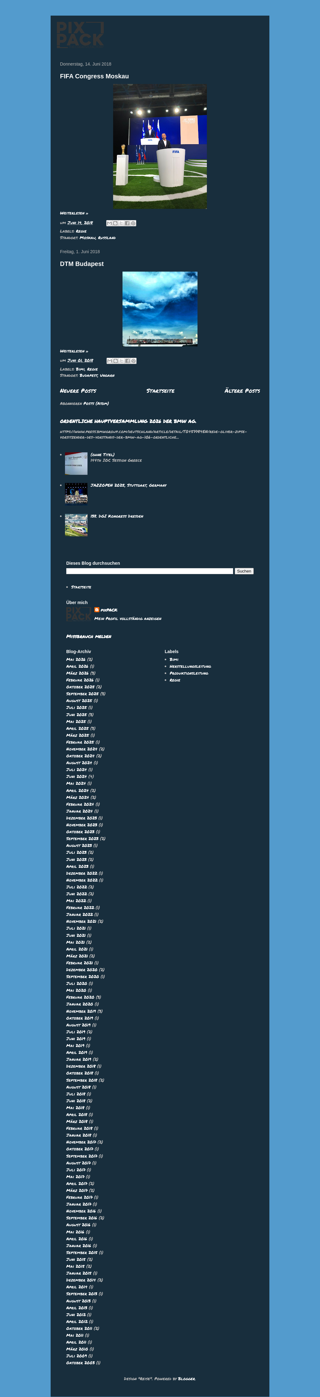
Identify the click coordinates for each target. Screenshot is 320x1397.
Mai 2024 (76, 783)
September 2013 (81, 1293)
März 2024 (77, 797)
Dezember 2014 (81, 1280)
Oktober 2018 (79, 1073)
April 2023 (77, 866)
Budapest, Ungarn (97, 375)
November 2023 (81, 825)
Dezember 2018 (81, 1066)
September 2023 (82, 838)
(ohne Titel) (103, 454)
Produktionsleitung (189, 673)
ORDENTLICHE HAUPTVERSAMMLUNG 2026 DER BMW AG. (128, 421)
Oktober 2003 (80, 1362)
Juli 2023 (76, 852)
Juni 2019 (75, 1038)
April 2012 (77, 1321)
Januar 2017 (78, 1204)
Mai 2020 (76, 990)
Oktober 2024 (80, 756)
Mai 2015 (75, 1266)
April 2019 (76, 1052)
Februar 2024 (80, 804)
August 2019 (78, 1025)
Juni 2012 (76, 1314)
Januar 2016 (78, 1245)
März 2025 (77, 735)
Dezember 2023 (81, 818)
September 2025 (82, 693)
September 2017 (81, 1156)
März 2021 (77, 956)
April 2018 (76, 1114)
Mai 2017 (75, 1176)
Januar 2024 (79, 811)
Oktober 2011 (79, 1328)
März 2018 (77, 1121)
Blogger (186, 1378)
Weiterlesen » (74, 213)
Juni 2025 (76, 714)
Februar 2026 (80, 680)
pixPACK (109, 610)
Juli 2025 (76, 707)
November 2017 (81, 1142)
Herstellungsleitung (190, 666)
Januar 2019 (78, 1059)
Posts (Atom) (96, 403)
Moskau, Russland (98, 237)
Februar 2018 (79, 1128)
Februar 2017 (79, 1197)
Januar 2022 (79, 914)
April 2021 (77, 949)
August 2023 (79, 845)
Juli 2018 (75, 1094)
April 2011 (76, 1342)
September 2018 (81, 1080)
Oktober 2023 (80, 831)
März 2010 (77, 1349)
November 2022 (82, 880)
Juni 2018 (75, 1101)
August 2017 (78, 1163)
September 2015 (82, 1252)
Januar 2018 (78, 1135)
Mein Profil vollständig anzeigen (127, 618)
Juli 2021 (76, 928)
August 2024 (79, 762)
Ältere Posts (242, 390)
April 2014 (77, 1287)
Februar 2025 (80, 742)
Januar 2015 (79, 1273)
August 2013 (78, 1301)
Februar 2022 (80, 907)
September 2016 (81, 1218)
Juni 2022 (76, 894)
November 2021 (81, 921)
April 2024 (77, 790)
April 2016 (76, 1239)
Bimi (80, 369)
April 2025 (77, 728)
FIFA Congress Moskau (94, 76)
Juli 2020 (76, 983)
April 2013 (76, 1308)
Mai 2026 (76, 659)
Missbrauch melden (88, 636)
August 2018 (78, 1087)
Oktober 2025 (80, 687)
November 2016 (81, 1211)
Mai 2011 (74, 1335)
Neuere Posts (78, 390)
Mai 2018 (75, 1107)
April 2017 (76, 1183)
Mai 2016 (75, 1232)
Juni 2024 (76, 776)
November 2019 (81, 1011)
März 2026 (77, 673)
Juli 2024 (76, 769)
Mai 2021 (75, 942)
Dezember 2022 (81, 873)
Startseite (160, 390)
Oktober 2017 (79, 1149)
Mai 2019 (75, 1045)
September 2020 (82, 976)
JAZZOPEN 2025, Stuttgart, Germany (128, 485)
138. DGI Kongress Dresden (117, 516)
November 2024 (82, 749)
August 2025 (79, 700)
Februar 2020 (80, 997)
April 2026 (77, 666)
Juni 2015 (76, 1259)
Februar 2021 (79, 963)
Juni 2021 (76, 935)
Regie (81, 231)
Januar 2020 (79, 1004)
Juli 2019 (75, 1032)
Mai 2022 (76, 900)
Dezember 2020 (82, 969)
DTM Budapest (82, 263)
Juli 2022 (76, 887)
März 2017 (77, 1190)
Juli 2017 (75, 1170)
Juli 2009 (76, 1356)
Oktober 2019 (79, 1018)
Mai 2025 (76, 721)
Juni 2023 (76, 859)
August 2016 (78, 1224)
